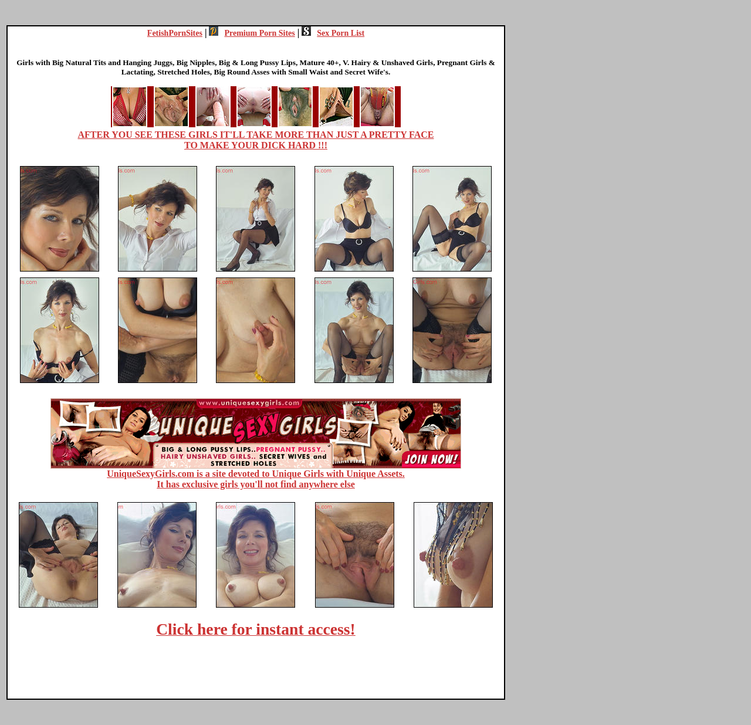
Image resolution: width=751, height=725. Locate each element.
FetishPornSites (174, 33)
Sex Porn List (333, 33)
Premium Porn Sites (252, 33)
